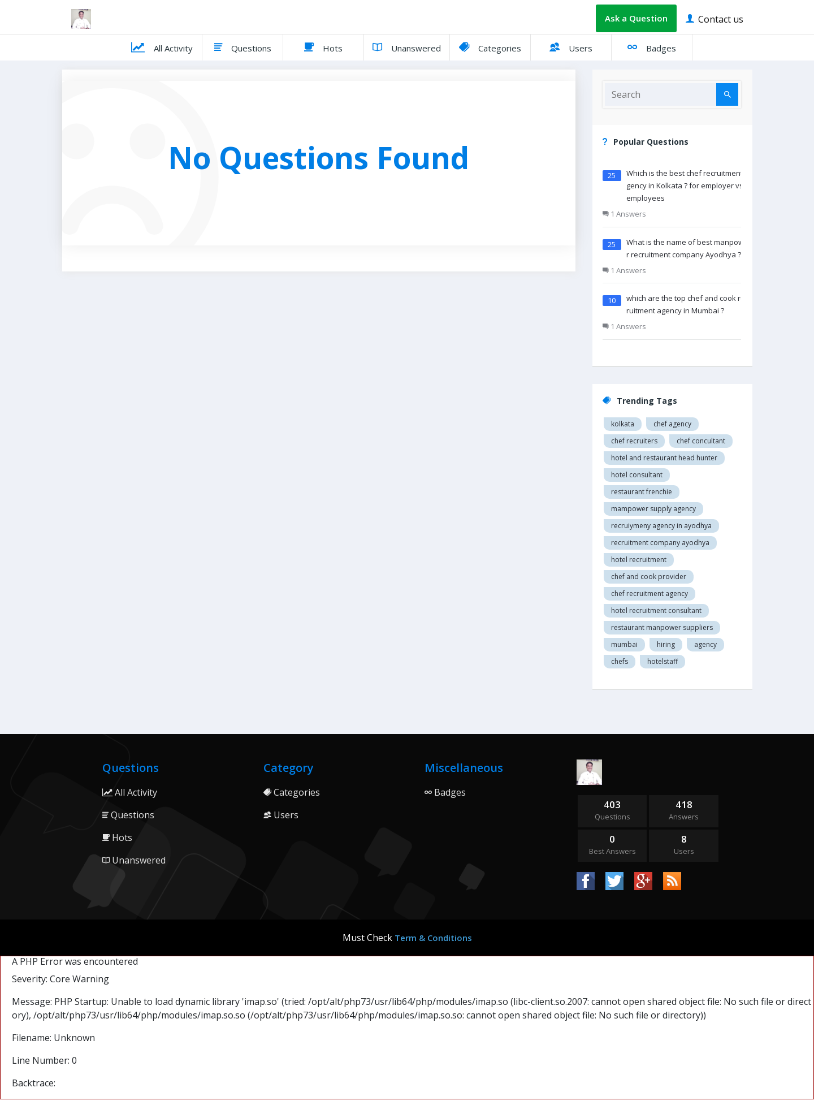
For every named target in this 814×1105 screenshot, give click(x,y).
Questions (242, 47)
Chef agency (672, 424)
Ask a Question (636, 18)
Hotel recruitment (638, 559)
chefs (619, 661)
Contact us (714, 18)
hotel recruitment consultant (656, 610)
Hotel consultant (637, 475)
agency (705, 644)
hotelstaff (662, 661)
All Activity (162, 47)
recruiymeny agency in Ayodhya (661, 525)
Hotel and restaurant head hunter (664, 458)
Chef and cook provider (648, 576)
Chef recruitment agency (649, 593)
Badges (651, 47)
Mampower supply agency (653, 508)
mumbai (624, 644)
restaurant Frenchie (641, 492)
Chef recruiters (634, 441)
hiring (666, 644)
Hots (323, 47)
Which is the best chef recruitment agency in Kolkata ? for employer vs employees (687, 185)
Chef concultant (701, 441)
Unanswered (407, 47)
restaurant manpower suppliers (662, 627)
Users (570, 47)
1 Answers (624, 214)
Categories (490, 47)
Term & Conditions (433, 937)
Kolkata (622, 424)
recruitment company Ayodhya (660, 542)
